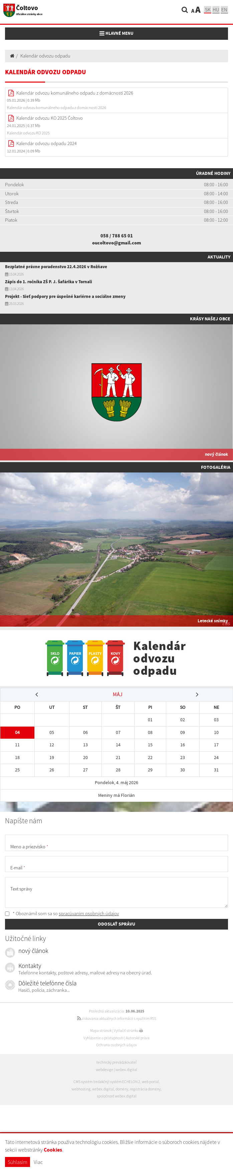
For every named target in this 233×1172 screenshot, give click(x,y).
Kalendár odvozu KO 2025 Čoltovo (49, 118)
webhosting (81, 1089)
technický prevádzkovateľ (116, 1062)
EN (224, 9)
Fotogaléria (215, 467)
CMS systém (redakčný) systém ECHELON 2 (106, 1081)
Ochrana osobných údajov (116, 1045)
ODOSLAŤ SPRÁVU (116, 924)
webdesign (104, 1069)
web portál (150, 1081)
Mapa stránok (100, 1030)
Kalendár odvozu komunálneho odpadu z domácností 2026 (74, 93)
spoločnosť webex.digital (117, 1096)
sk (207, 9)
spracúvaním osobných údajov (89, 914)
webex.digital (126, 1069)
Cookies (53, 1149)
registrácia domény (145, 1089)
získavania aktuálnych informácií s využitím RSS (116, 1018)
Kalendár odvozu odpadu (45, 56)
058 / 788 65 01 (116, 236)
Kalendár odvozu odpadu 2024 (46, 143)
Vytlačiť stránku (128, 1030)
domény (121, 1089)
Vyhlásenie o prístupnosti (103, 1038)
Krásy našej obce (210, 318)
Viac (38, 1162)
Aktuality (219, 256)
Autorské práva (138, 1038)
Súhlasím (17, 1162)
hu (216, 9)
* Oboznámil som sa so (62, 914)
